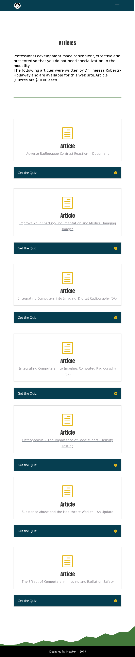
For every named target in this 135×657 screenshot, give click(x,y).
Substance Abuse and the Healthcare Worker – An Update (67, 512)
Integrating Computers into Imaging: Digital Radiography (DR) (67, 298)
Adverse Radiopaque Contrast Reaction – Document (67, 154)
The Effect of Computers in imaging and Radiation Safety (67, 582)
